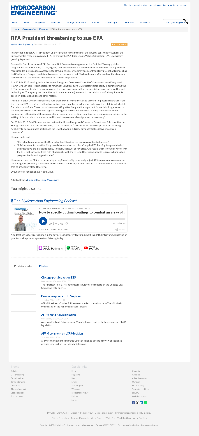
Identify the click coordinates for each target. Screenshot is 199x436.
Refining (14, 371)
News (74, 378)
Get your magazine (177, 22)
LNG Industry (145, 413)
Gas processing (17, 374)
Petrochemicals (17, 378)
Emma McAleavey (49, 179)
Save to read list (119, 44)
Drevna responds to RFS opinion (61, 296)
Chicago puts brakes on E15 (58, 277)
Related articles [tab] (23, 266)
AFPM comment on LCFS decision (62, 333)
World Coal (111, 418)
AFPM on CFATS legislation (58, 314)
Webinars (55, 22)
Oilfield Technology (60, 418)
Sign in (171, 5)
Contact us (182, 5)
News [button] (26, 22)
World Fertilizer (124, 418)
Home (14, 22)
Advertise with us (139, 378)
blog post (32, 179)
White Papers (77, 385)
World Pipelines (140, 418)
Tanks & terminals (18, 382)
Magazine (40, 22)
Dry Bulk (51, 413)
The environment (18, 389)
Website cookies (139, 396)
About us (136, 374)
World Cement (97, 418)
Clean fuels (16, 385)
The (44, 200)
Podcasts (129, 22)
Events (95, 22)
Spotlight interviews (76, 22)
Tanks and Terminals (80, 418)
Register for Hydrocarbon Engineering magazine (145, 5)
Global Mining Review (104, 413)
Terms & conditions (140, 389)
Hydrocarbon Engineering (22, 44)
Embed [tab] (43, 266)
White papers (112, 22)
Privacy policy (138, 385)
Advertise (145, 22)
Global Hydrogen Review (82, 413)
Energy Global (63, 413)
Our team (136, 382)
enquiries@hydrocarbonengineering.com (141, 425)
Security (135, 392)
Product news (17, 396)
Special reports (17, 392)
